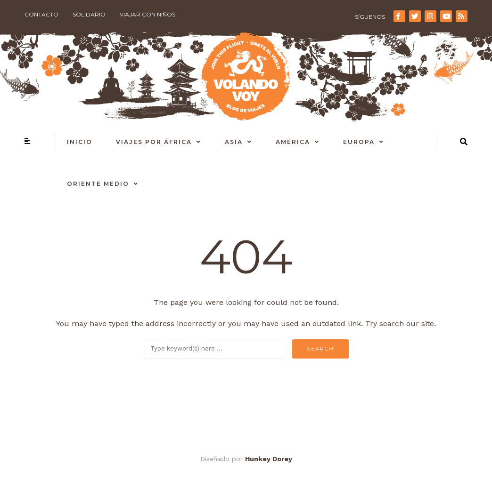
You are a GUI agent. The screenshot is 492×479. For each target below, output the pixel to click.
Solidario (89, 14)
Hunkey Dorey (268, 459)
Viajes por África (154, 141)
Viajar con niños (147, 14)
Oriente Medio (98, 183)
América (293, 141)
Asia (234, 141)
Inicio (79, 141)
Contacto (41, 14)
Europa (359, 141)
